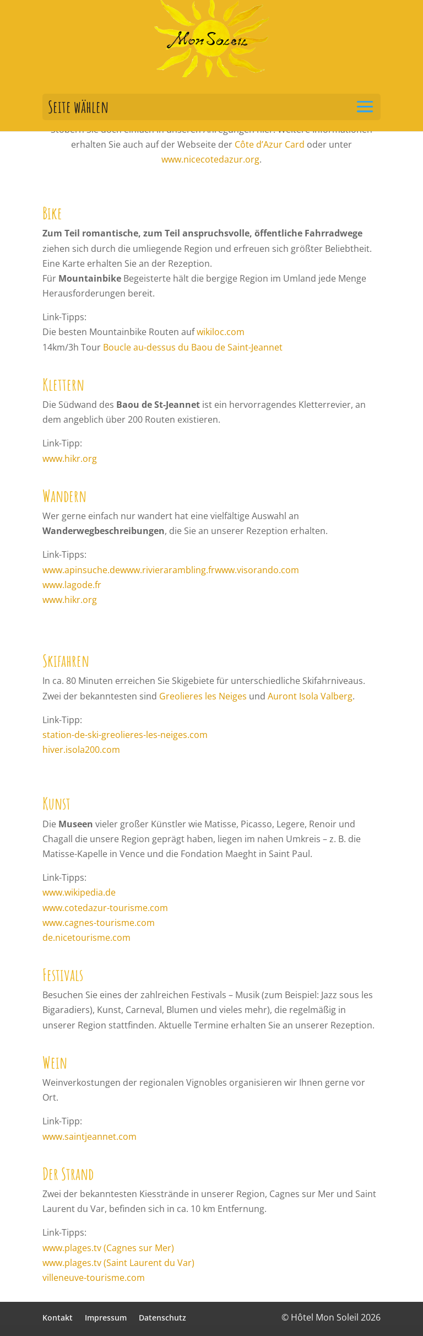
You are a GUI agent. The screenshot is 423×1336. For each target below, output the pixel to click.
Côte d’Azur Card (270, 144)
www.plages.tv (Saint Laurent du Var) (118, 1263)
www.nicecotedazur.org (210, 159)
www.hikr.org (69, 458)
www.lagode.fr (71, 585)
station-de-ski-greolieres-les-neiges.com (125, 735)
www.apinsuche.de (81, 570)
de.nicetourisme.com (86, 937)
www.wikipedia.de (79, 892)
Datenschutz (162, 1317)
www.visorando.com (257, 570)
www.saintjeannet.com (89, 1136)
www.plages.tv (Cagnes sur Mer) (108, 1248)
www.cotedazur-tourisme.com (105, 908)
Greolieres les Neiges (203, 696)
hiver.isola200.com (81, 750)
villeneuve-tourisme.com (93, 1278)
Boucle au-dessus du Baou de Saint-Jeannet (193, 347)
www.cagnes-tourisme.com (98, 923)
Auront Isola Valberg (310, 696)
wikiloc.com (221, 332)
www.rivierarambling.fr (167, 570)
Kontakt (57, 1317)
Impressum (106, 1317)
